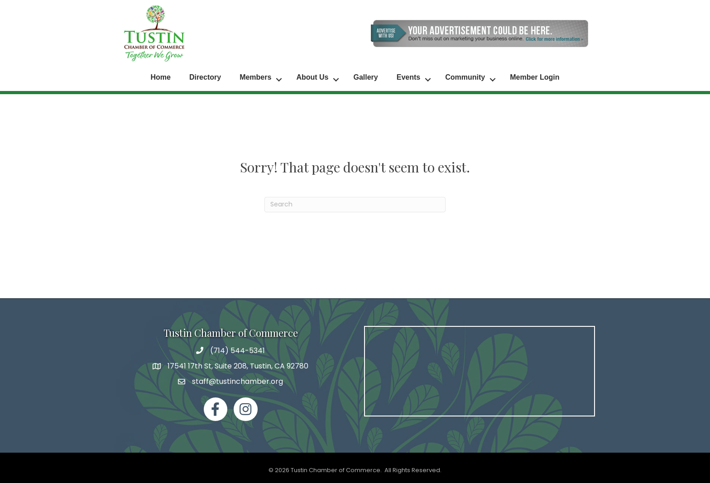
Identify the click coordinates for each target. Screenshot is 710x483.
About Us (312, 77)
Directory (205, 77)
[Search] (355, 203)
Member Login (534, 77)
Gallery (365, 77)
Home (160, 77)
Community (465, 77)
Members (255, 77)
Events (408, 77)
